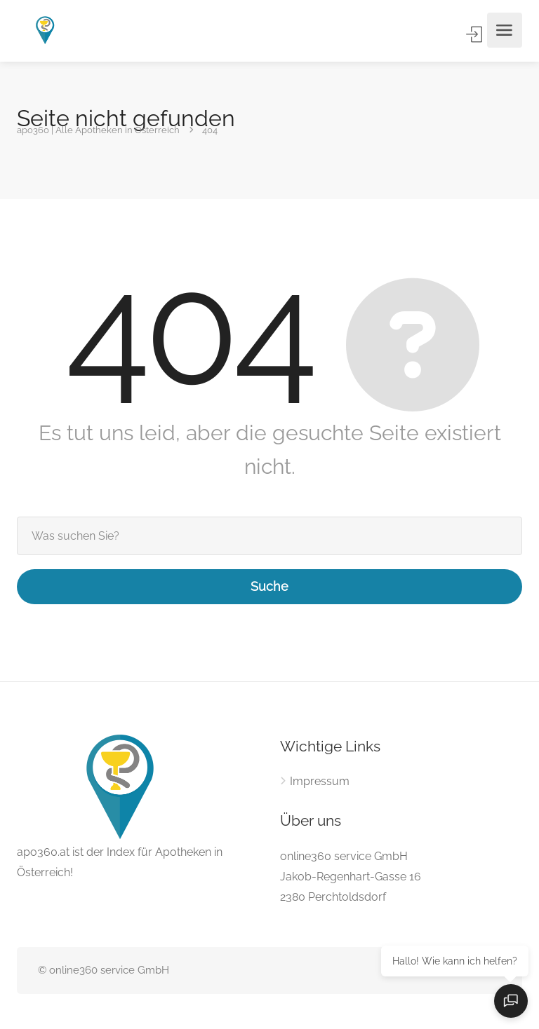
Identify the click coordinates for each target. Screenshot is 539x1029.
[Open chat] (511, 1001)
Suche (269, 586)
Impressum (320, 781)
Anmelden (475, 34)
